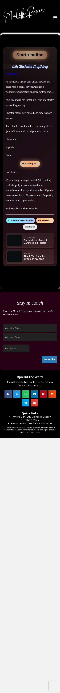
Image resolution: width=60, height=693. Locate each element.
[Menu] (55, 18)
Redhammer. (22, 430)
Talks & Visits (31, 420)
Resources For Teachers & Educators (31, 423)
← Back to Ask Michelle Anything (20, 220)
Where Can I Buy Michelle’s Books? (32, 416)
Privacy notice (34, 432)
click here (24, 432)
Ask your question (45, 220)
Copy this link (30, 227)
